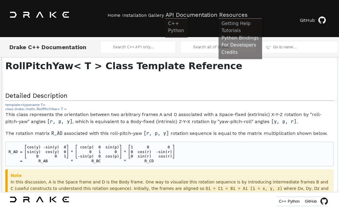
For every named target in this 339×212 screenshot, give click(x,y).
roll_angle (285, 126)
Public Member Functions (293, 61)
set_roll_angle (289, 145)
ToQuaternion (288, 165)
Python (290, 202)
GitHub (317, 15)
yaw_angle (286, 139)
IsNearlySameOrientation (297, 191)
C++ (271, 202)
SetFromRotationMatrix (296, 113)
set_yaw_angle (290, 158)
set (280, 94)
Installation (139, 15)
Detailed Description (289, 55)
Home (113, 15)
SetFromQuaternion (293, 107)
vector (283, 119)
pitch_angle (287, 132)
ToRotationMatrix (291, 171)
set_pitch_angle (290, 152)
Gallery (166, 15)
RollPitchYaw (288, 68)
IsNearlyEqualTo (291, 184)
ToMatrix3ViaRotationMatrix (299, 178)
